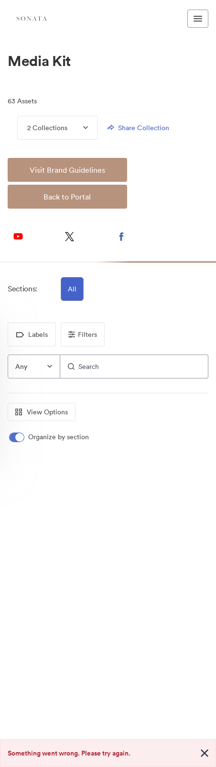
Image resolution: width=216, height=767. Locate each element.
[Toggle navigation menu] (197, 19)
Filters (82, 334)
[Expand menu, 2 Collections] (77, 127)
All (72, 289)
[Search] (134, 366)
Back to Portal (67, 196)
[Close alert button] (204, 753)
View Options (41, 412)
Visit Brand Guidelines (67, 170)
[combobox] (34, 366)
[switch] (50, 437)
